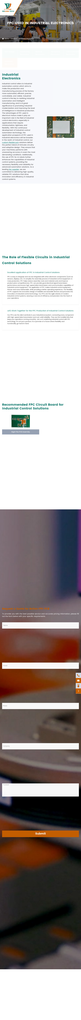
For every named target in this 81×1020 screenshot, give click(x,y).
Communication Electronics (72, 51)
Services (32, 11)
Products (23, 11)
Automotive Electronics (25, 51)
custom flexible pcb (10, 142)
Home (7, 38)
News (69, 11)
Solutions (41, 11)
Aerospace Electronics (55, 51)
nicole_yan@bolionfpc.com (57, 5)
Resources (61, 11)
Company (51, 11)
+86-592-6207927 (32, 5)
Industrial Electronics (26, 38)
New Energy (9, 49)
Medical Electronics (39, 51)
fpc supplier (14, 169)
